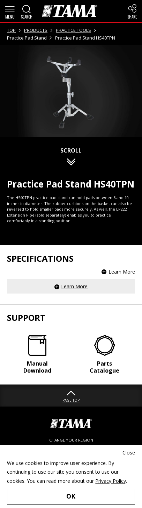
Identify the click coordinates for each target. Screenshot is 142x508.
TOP (11, 30)
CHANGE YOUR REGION (71, 440)
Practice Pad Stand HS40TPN (85, 38)
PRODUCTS (35, 30)
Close (128, 452)
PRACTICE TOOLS (73, 30)
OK (70, 496)
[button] (10, 11)
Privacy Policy (110, 481)
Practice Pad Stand (27, 38)
